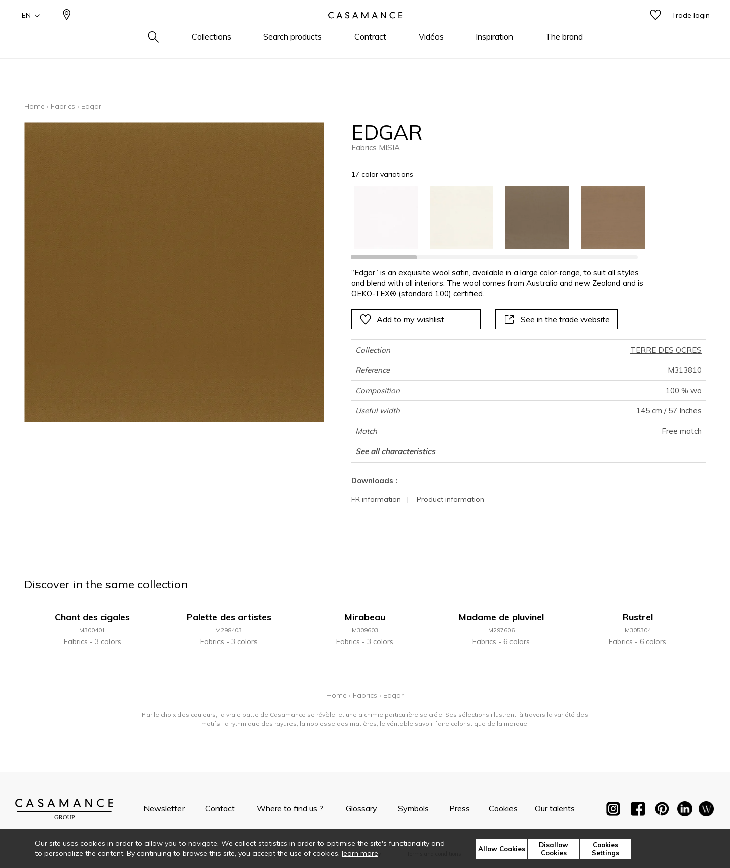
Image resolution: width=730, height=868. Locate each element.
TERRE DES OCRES (666, 350)
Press (459, 808)
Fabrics (63, 106)
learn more (360, 853)
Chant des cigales (92, 617)
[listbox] (493, 217)
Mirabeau (365, 617)
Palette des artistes (229, 617)
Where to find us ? (290, 808)
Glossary (361, 808)
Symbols (413, 808)
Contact (220, 808)
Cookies (503, 808)
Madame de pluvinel (501, 617)
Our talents (555, 808)
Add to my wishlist (401, 319)
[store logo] (365, 32)
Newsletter (164, 808)
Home (34, 106)
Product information (450, 499)
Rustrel (638, 617)
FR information (376, 499)
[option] (386, 217)
